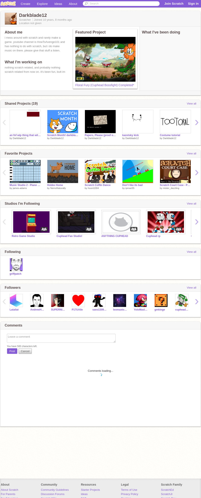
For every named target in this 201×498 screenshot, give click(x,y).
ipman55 (129, 188)
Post (12, 351)
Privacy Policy (129, 494)
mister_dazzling (171, 188)
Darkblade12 (19, 138)
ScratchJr (167, 494)
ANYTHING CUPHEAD (114, 236)
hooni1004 (93, 188)
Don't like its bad (132, 185)
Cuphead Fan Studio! (69, 236)
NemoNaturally (58, 188)
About (73, 4)
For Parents (8, 494)
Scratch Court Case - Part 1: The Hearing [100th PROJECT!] (175, 185)
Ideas (58, 4)
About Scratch (9, 489)
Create (25, 4)
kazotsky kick (130, 135)
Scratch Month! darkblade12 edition (62, 135)
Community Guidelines (55, 489)
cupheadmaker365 (182, 309)
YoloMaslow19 (141, 309)
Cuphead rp (153, 236)
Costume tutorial (170, 135)
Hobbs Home (55, 185)
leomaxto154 (120, 309)
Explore (42, 4)
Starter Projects (90, 489)
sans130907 (99, 309)
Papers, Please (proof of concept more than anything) (100, 135)
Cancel (25, 351)
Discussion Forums (52, 494)
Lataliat (14, 309)
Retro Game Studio (23, 236)
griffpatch (15, 273)
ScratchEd (167, 489)
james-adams (20, 188)
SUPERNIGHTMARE (58, 309)
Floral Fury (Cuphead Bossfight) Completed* (104, 85)
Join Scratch (174, 3)
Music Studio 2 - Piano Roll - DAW (25, 185)
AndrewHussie (37, 309)
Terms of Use (129, 489)
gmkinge (159, 309)
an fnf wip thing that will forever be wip (25, 135)
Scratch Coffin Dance (98, 185)
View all (191, 103)
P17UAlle (77, 309)
